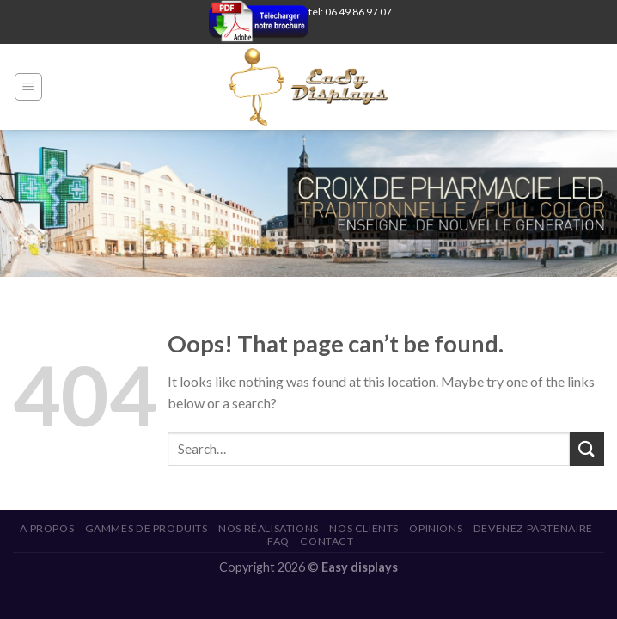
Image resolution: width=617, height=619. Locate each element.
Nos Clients (364, 528)
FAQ (278, 541)
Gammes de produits (146, 528)
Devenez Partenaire (533, 528)
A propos (47, 528)
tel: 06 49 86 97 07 (350, 11)
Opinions (435, 528)
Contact (326, 541)
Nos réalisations (268, 528)
